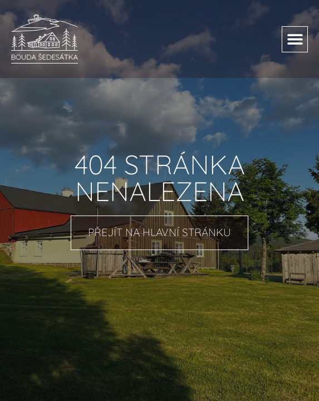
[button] (295, 39)
